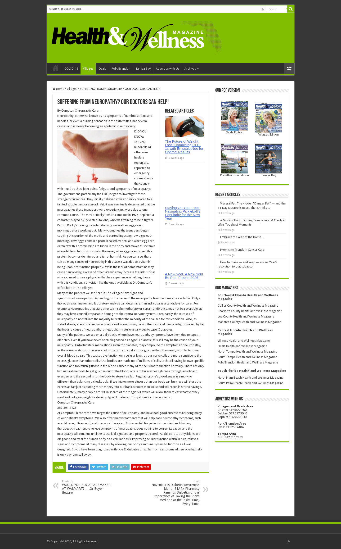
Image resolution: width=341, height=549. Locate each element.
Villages (88, 68)
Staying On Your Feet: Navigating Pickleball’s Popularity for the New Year (182, 213)
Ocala (102, 68)
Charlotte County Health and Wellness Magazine (250, 311)
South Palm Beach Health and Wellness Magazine (250, 383)
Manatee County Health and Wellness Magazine (249, 322)
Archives (190, 68)
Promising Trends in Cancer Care (242, 249)
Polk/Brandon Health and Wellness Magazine (248, 362)
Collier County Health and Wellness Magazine (248, 305)
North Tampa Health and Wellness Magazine (247, 351)
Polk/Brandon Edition (234, 175)
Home (55, 68)
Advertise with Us (167, 68)
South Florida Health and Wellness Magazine (252, 370)
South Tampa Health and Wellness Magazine (247, 357)
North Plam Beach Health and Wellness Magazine (250, 377)
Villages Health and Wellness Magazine (244, 340)
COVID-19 (71, 68)
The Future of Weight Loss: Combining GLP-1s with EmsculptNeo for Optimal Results (184, 146)
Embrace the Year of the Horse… (242, 237)
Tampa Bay (143, 68)
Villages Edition (268, 134)
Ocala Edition (234, 132)
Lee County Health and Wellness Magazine (246, 316)
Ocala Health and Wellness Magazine (242, 346)
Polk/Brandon (121, 68)
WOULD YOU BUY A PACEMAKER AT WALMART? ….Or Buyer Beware (86, 487)
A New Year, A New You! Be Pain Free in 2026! (184, 276)
